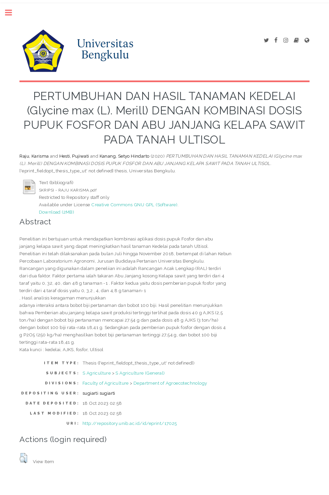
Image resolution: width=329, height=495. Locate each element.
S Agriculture (97, 373)
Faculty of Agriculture (106, 383)
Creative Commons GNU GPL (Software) (134, 204)
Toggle (12, 12)
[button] (23, 458)
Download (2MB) (56, 212)
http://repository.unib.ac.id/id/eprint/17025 (130, 423)
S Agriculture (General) (140, 373)
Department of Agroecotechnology (170, 383)
